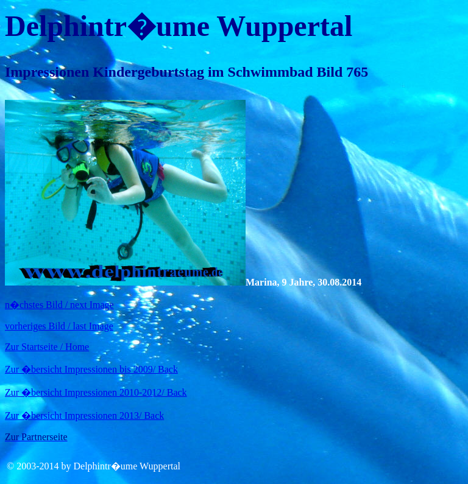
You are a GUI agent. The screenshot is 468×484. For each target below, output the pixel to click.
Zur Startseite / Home (47, 347)
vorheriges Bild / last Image (59, 326)
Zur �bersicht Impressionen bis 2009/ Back (91, 369)
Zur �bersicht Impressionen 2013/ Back (84, 415)
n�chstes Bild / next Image (59, 305)
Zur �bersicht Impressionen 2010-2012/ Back (96, 392)
